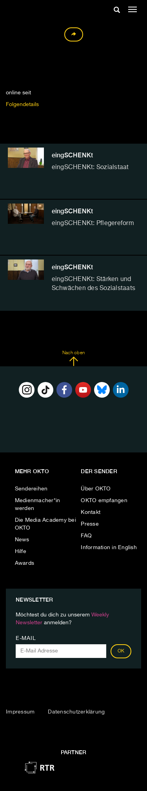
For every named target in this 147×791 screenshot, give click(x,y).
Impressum (20, 712)
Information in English (109, 547)
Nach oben (73, 358)
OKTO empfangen (104, 500)
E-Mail (26, 638)
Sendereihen (31, 489)
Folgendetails (22, 104)
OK (121, 651)
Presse (90, 524)
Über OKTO (96, 489)
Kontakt (90, 512)
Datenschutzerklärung (76, 712)
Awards (24, 563)
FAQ (86, 536)
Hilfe (20, 551)
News (22, 539)
